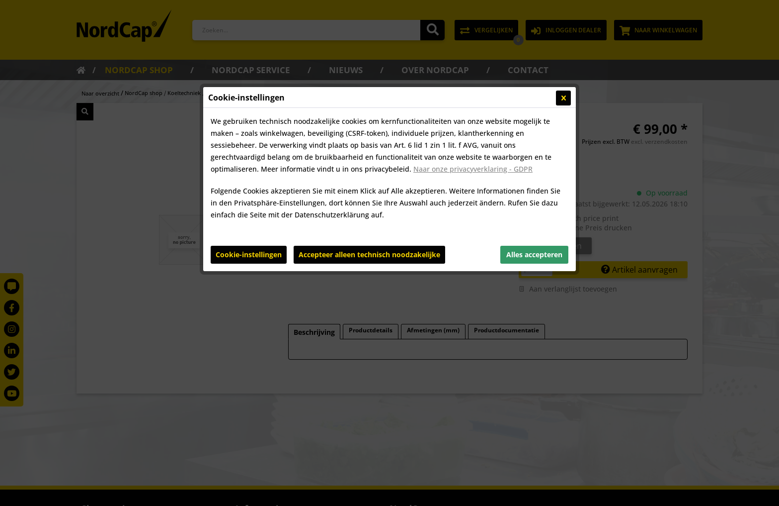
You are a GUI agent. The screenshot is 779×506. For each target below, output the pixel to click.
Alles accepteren (534, 254)
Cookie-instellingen (249, 254)
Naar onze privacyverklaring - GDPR (473, 169)
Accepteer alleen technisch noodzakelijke (369, 254)
